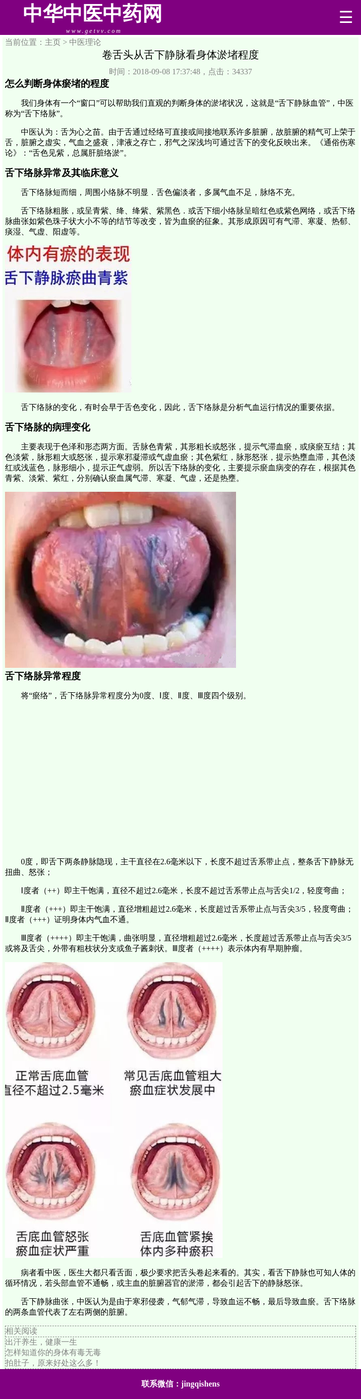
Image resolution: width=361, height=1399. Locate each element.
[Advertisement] (180, 779)
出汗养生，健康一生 (41, 1342)
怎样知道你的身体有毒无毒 (53, 1352)
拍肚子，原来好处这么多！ (53, 1363)
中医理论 (85, 42)
